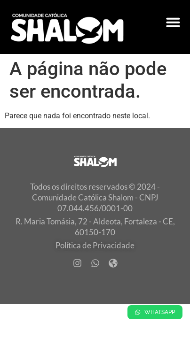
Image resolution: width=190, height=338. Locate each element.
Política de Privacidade (95, 245)
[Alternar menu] (173, 22)
